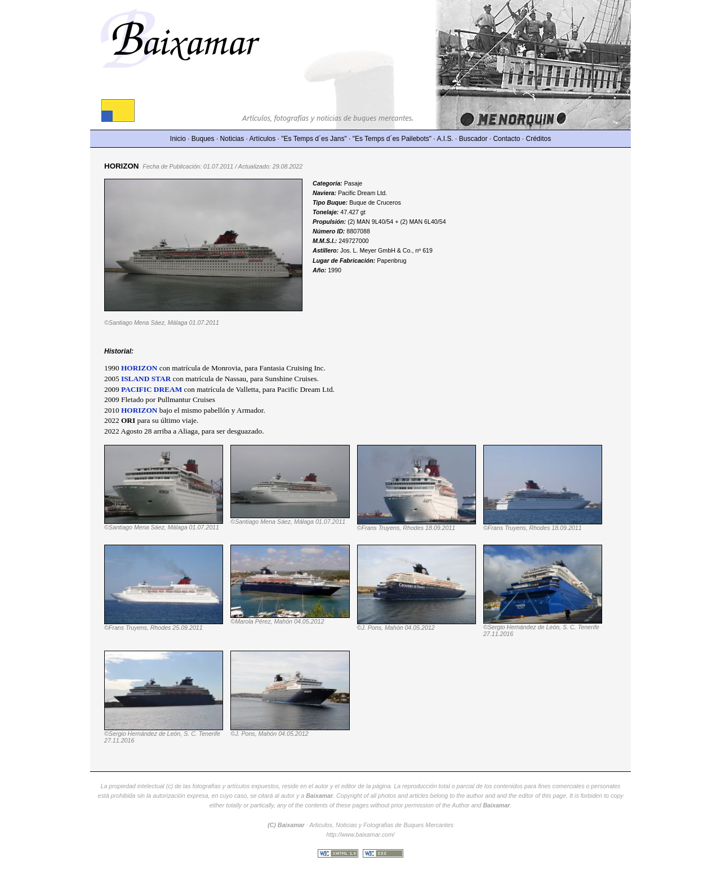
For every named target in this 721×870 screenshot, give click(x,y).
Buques (203, 139)
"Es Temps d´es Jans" (313, 139)
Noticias (232, 139)
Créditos (538, 139)
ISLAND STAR (146, 378)
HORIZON (139, 410)
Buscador (473, 139)
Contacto (506, 139)
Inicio (178, 139)
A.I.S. (445, 139)
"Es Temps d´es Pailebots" (392, 139)
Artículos (263, 139)
